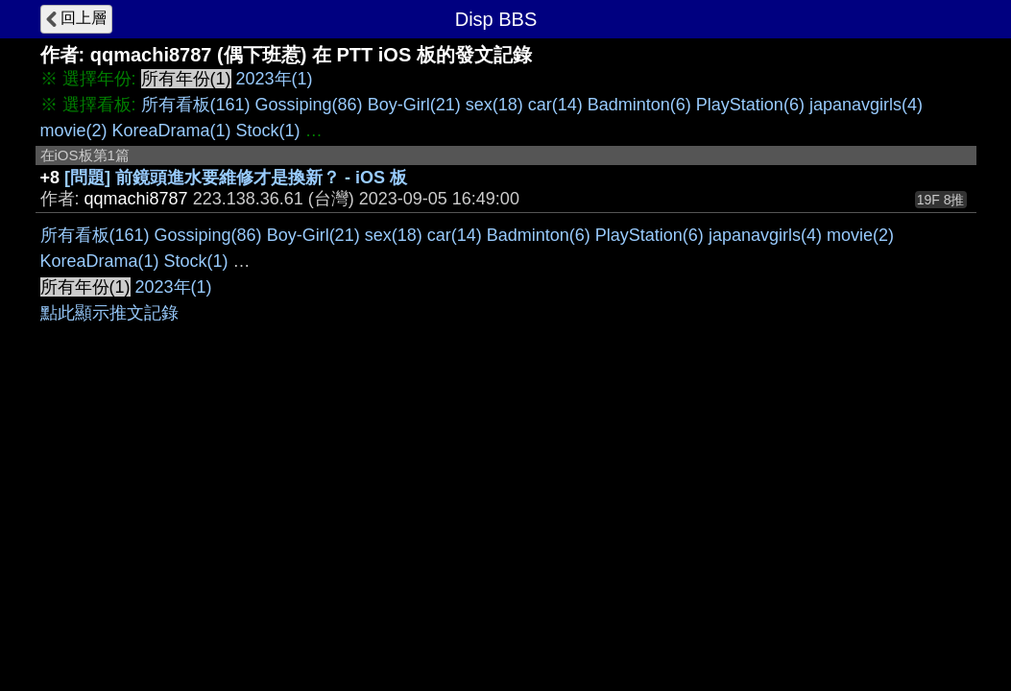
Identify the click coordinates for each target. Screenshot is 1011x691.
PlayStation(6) (750, 104)
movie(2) (74, 130)
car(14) (555, 104)
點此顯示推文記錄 (109, 312)
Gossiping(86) (309, 104)
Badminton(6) (639, 104)
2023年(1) (274, 78)
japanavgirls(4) (866, 104)
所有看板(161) (196, 104)
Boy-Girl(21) (414, 104)
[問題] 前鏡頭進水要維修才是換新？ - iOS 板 (235, 177)
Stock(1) (268, 130)
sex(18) (494, 104)
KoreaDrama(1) (171, 130)
